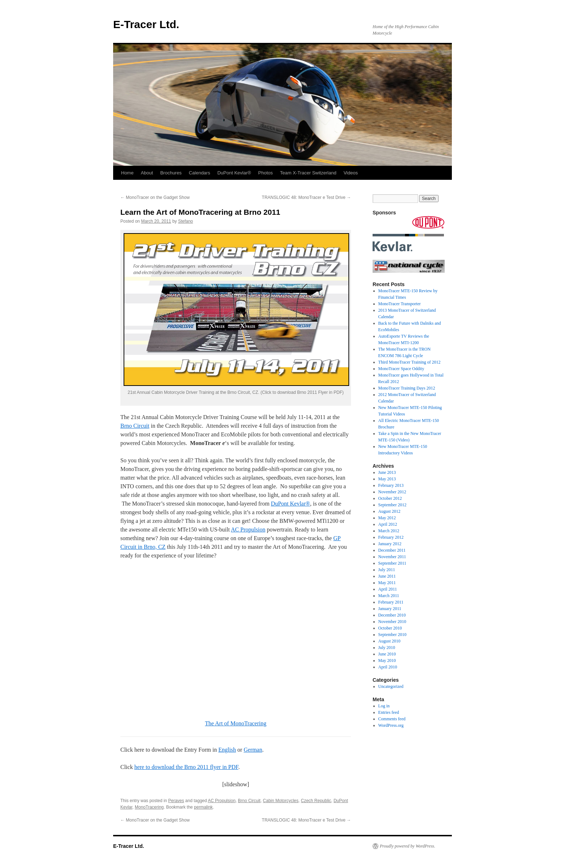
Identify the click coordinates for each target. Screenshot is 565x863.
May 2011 (387, 582)
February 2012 (391, 537)
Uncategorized (391, 686)
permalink (203, 807)
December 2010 (392, 615)
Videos (350, 172)
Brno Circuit (134, 426)
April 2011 (387, 589)
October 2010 (390, 628)
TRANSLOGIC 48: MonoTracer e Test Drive (306, 197)
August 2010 (389, 641)
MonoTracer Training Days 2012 (406, 388)
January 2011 (389, 608)
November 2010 (392, 621)
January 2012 (389, 543)
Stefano (185, 221)
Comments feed (392, 718)
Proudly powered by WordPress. (407, 846)
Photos (265, 172)
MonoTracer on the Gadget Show (155, 197)
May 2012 (387, 517)
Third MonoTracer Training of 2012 (409, 362)
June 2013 (387, 472)
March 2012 (388, 530)
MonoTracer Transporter (399, 303)
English (227, 750)
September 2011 (392, 563)
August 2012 (389, 511)
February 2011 (391, 602)
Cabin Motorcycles (281, 800)
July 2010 (386, 647)
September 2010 (392, 634)
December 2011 (392, 550)
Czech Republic (316, 800)
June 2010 (387, 654)
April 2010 (387, 667)
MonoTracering (149, 807)
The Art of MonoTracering (236, 723)
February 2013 (391, 485)
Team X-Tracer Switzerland (308, 172)
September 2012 (392, 504)
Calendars (199, 172)
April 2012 (387, 524)
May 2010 (387, 660)
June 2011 (387, 576)
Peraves (176, 800)
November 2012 (392, 491)
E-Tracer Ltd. (146, 24)
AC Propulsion (248, 529)
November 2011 (392, 556)
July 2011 (386, 569)
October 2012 (390, 498)
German (253, 750)
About (147, 172)
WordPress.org (391, 725)
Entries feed (388, 712)
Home (127, 172)
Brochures (171, 172)
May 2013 (387, 478)
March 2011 (388, 595)
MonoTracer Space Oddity (401, 368)
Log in (384, 705)
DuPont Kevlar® (234, 172)
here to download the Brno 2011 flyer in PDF (186, 767)
